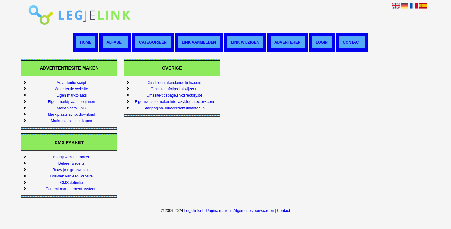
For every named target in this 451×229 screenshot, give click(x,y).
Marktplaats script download (71, 114)
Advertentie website (71, 89)
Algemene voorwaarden (253, 210)
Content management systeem (71, 189)
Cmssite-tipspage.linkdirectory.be (174, 95)
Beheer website (71, 163)
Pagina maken (218, 210)
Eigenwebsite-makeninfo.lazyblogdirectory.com (174, 102)
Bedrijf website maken (71, 157)
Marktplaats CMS (71, 108)
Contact (352, 42)
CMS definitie (71, 182)
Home (85, 42)
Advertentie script (71, 82)
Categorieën (153, 42)
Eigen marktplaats (71, 95)
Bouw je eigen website (71, 170)
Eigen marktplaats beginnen (71, 102)
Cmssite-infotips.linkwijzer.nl (174, 89)
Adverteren (287, 42)
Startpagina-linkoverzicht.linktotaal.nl (174, 108)
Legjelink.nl (193, 210)
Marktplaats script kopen (71, 121)
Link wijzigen (245, 42)
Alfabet (115, 42)
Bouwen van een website (71, 176)
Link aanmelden (199, 42)
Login (322, 42)
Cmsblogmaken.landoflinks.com (174, 82)
